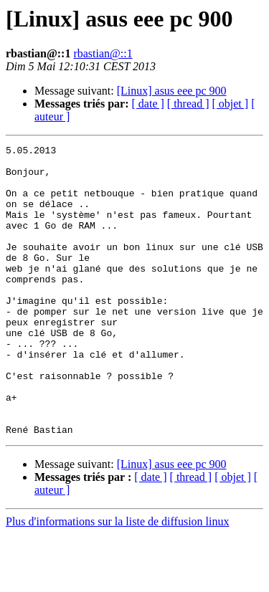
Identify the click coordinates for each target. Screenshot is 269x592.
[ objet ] (230, 103)
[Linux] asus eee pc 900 (172, 91)
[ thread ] (188, 103)
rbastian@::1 (102, 53)
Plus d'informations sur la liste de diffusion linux (117, 579)
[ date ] (148, 103)
